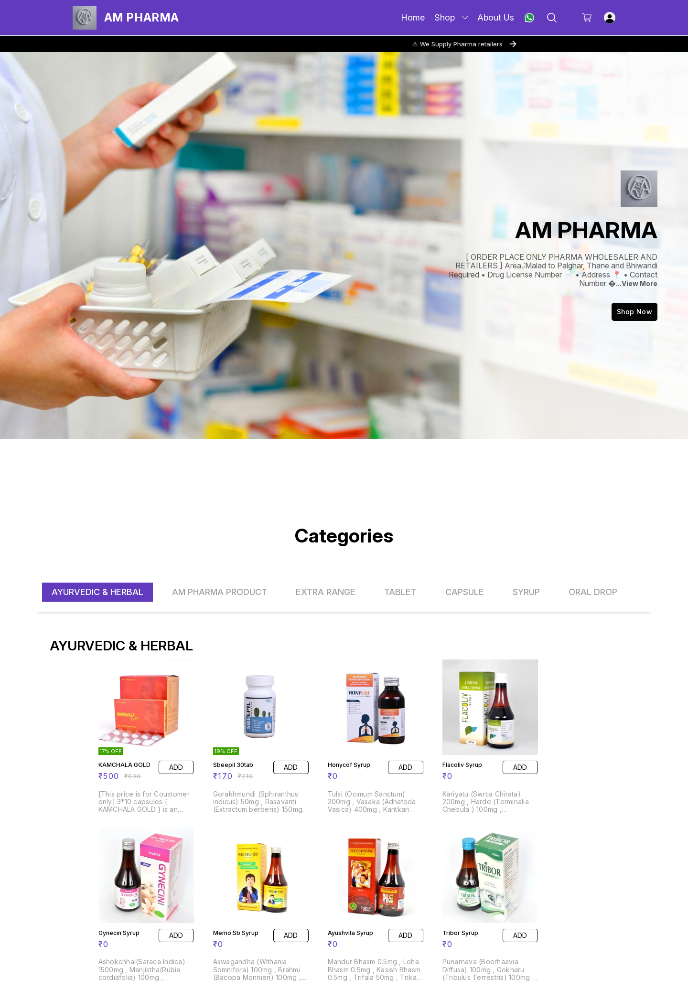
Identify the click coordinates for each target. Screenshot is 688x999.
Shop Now (634, 312)
